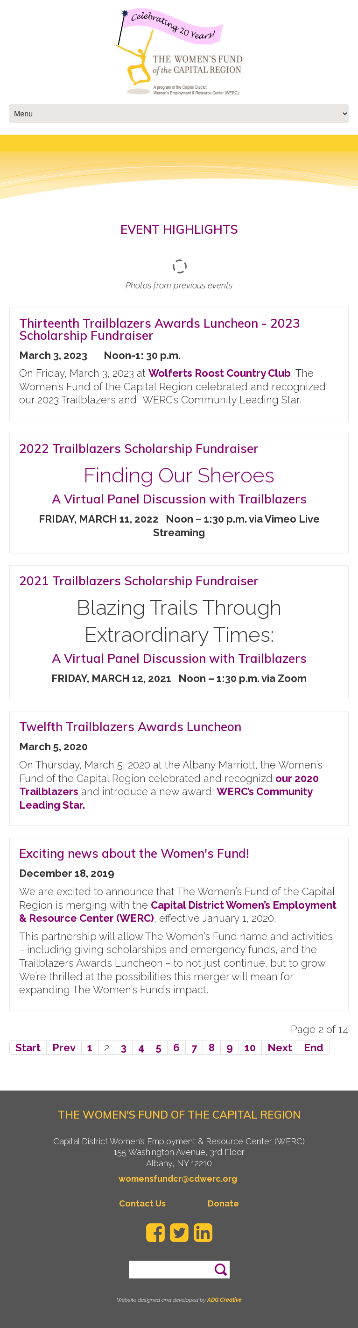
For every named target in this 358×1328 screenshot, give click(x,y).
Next (279, 1047)
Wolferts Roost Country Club (219, 373)
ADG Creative (224, 1300)
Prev (64, 1047)
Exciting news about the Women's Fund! (134, 853)
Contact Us (142, 1203)
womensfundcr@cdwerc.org (178, 1179)
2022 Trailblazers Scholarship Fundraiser (139, 448)
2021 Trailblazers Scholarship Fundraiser (139, 581)
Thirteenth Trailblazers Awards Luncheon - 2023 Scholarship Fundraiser (159, 329)
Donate (223, 1203)
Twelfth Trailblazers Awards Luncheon (130, 726)
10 (250, 1047)
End (313, 1047)
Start (28, 1047)
